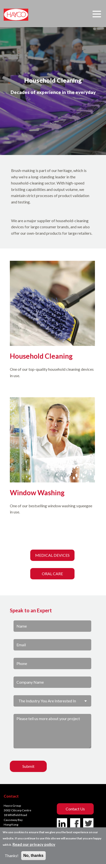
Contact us (75, 808)
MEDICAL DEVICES (52, 555)
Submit (28, 766)
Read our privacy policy (34, 844)
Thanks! (11, 855)
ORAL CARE (52, 573)
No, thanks (33, 855)
